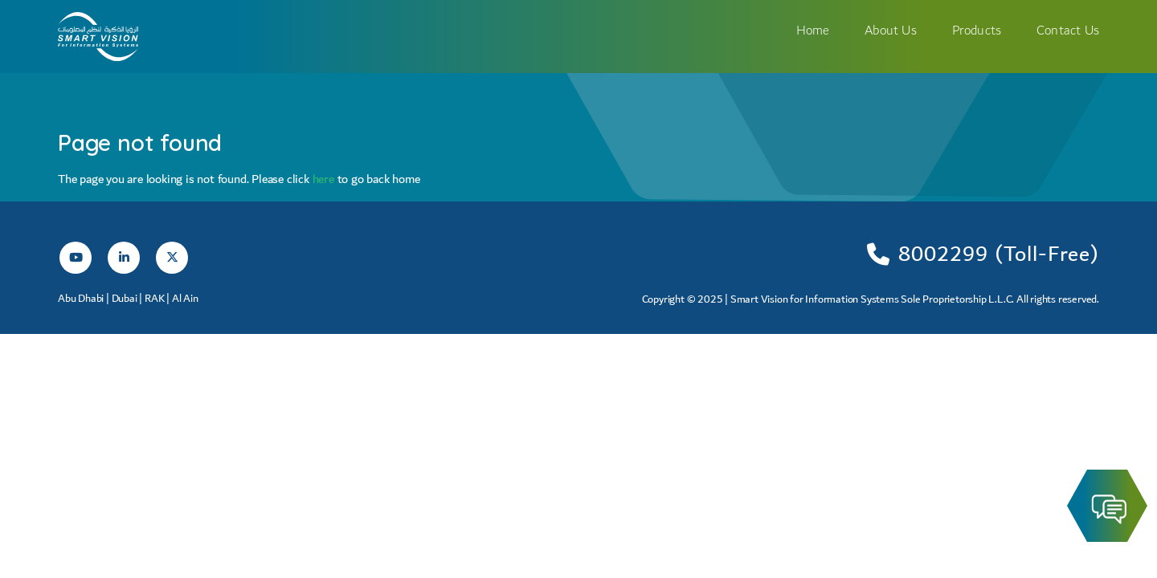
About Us (891, 30)
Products (977, 30)
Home (813, 30)
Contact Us (1067, 30)
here (325, 179)
